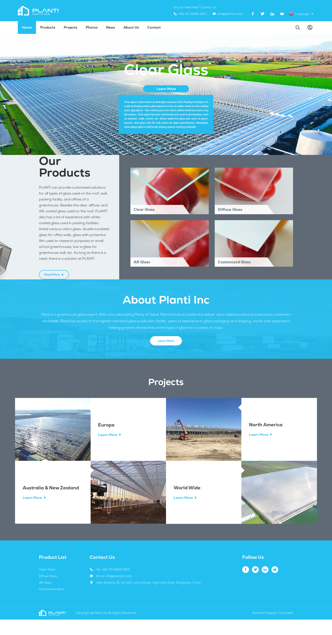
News (110, 27)
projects (70, 27)
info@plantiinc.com (230, 14)
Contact (154, 27)
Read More (54, 282)
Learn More (166, 356)
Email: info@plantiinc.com (114, 591)
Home (27, 27)
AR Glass (45, 598)
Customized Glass (51, 604)
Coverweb (286, 628)
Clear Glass (47, 585)
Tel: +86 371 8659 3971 (113, 585)
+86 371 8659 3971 (192, 14)
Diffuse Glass (48, 591)
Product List (52, 573)
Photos (92, 27)
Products (47, 27)
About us (131, 27)
